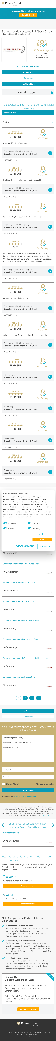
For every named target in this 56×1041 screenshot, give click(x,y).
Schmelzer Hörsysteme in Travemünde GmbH (21, 563)
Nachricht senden (28, 790)
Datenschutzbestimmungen (25, 796)
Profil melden (46, 815)
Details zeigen (44, 534)
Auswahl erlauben (25, 545)
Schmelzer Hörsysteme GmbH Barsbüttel (19, 601)
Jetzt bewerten (28, 72)
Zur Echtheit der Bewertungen (28, 66)
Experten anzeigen (28, 886)
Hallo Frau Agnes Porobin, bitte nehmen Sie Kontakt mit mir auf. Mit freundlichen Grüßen (28, 748)
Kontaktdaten (35, 92)
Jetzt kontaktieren (28, 84)
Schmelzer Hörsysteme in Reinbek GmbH (19, 677)
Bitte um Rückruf (12, 784)
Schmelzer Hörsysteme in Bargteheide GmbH (21, 620)
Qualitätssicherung (26, 1032)
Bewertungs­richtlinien (12, 1032)
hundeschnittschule (11, 832)
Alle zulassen (42, 539)
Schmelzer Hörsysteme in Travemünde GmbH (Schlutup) (25, 658)
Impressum (46, 1032)
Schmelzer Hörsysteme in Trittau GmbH (19, 582)
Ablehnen (45, 546)
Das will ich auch (28, 15)
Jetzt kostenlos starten (28, 1009)
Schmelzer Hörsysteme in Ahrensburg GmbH (21, 639)
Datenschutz (37, 1032)
